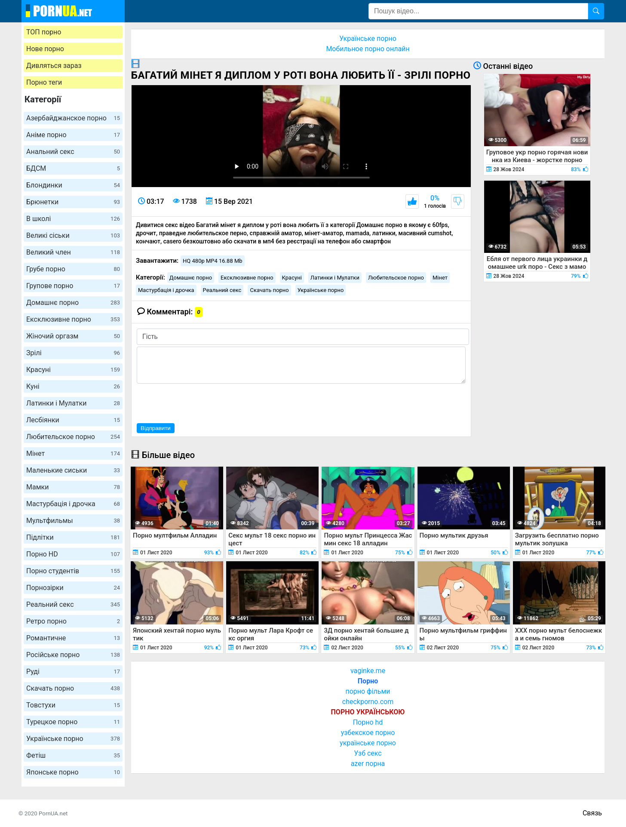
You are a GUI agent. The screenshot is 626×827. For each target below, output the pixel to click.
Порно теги (44, 82)
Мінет (73, 453)
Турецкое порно (73, 722)
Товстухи (73, 705)
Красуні (73, 370)
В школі (73, 219)
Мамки (73, 487)
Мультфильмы (73, 520)
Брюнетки (73, 202)
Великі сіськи (73, 235)
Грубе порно (73, 269)
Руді (73, 671)
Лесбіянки (73, 420)
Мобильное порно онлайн (367, 49)
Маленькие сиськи (73, 470)
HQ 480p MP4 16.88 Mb (212, 261)
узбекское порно (368, 733)
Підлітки (73, 537)
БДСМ (73, 168)
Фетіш (73, 755)
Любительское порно (73, 437)
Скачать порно (73, 688)
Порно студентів (73, 571)
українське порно (368, 743)
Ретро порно (73, 621)
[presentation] (202, 402)
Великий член (73, 252)
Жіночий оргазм (73, 336)
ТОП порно (43, 32)
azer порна (368, 763)
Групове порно (73, 286)
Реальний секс (73, 604)
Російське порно (73, 655)
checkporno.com (367, 702)
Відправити (156, 428)
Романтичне (73, 638)
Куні (73, 386)
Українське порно (73, 739)
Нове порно (45, 49)
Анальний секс (73, 152)
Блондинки (73, 185)
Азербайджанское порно (73, 118)
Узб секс (367, 753)
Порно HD (73, 554)
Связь (592, 813)
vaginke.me (367, 671)
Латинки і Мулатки (73, 403)
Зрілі (73, 353)
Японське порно (73, 772)
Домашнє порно (73, 302)
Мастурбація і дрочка (73, 504)
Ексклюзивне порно (73, 319)
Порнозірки (73, 588)
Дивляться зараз (54, 65)
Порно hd (368, 722)
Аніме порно (73, 135)
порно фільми (367, 691)
